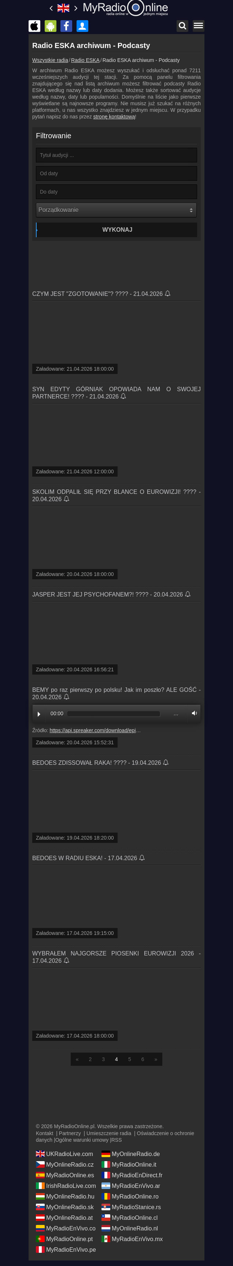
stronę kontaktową (114, 117)
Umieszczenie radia (108, 1133)
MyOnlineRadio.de (130, 1154)
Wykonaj (118, 230)
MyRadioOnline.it (128, 1164)
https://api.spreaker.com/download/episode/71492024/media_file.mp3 (128, 730)
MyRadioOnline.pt (64, 1239)
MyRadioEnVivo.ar (130, 1185)
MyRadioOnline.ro (130, 1196)
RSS (116, 1140)
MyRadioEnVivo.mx (132, 1239)
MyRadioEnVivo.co (66, 1228)
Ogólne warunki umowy (82, 1140)
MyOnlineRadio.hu (65, 1196)
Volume (192, 713)
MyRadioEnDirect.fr (132, 1175)
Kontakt (44, 1133)
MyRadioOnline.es (65, 1175)
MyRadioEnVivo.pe (66, 1249)
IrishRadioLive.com (66, 1185)
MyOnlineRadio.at (64, 1217)
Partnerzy (70, 1133)
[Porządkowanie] (116, 210)
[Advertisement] (116, 263)
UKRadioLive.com (64, 1154)
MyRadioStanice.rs (131, 1207)
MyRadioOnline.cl (129, 1217)
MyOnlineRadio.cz (65, 1164)
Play (39, 714)
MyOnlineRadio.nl (129, 1228)
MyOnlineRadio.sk (65, 1207)
